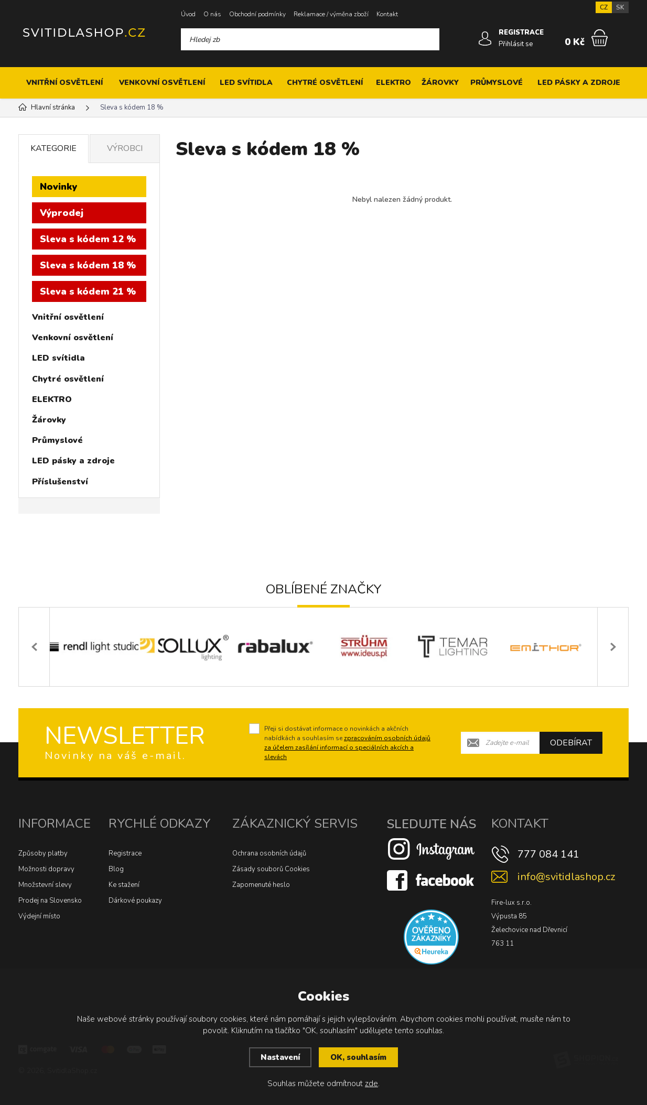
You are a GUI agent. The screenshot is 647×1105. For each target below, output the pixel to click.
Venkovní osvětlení (162, 83)
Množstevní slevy (45, 885)
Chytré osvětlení (325, 83)
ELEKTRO (393, 83)
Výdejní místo (39, 916)
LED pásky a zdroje (578, 83)
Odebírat (571, 743)
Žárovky (440, 83)
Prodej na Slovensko (50, 900)
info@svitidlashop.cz (566, 877)
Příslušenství (60, 482)
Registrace (125, 853)
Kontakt (387, 14)
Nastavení (280, 1057)
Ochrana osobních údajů (269, 853)
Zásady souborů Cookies (271, 869)
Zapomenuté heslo (261, 885)
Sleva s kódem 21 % (88, 291)
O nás (212, 14)
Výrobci (125, 148)
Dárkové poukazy (135, 900)
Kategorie (53, 148)
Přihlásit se (516, 44)
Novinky (58, 186)
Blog (116, 869)
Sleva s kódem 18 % (88, 265)
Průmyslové (496, 83)
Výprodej (61, 213)
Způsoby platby (43, 853)
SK (620, 7)
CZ (604, 7)
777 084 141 (548, 854)
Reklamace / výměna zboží (331, 14)
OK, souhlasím (358, 1057)
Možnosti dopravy (46, 869)
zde (371, 1083)
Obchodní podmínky (257, 14)
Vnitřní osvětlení (64, 83)
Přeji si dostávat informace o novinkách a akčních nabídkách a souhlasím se (347, 742)
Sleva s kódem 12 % (88, 239)
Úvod (188, 14)
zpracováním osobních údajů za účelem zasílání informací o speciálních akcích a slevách (347, 747)
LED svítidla (246, 83)
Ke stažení (124, 885)
